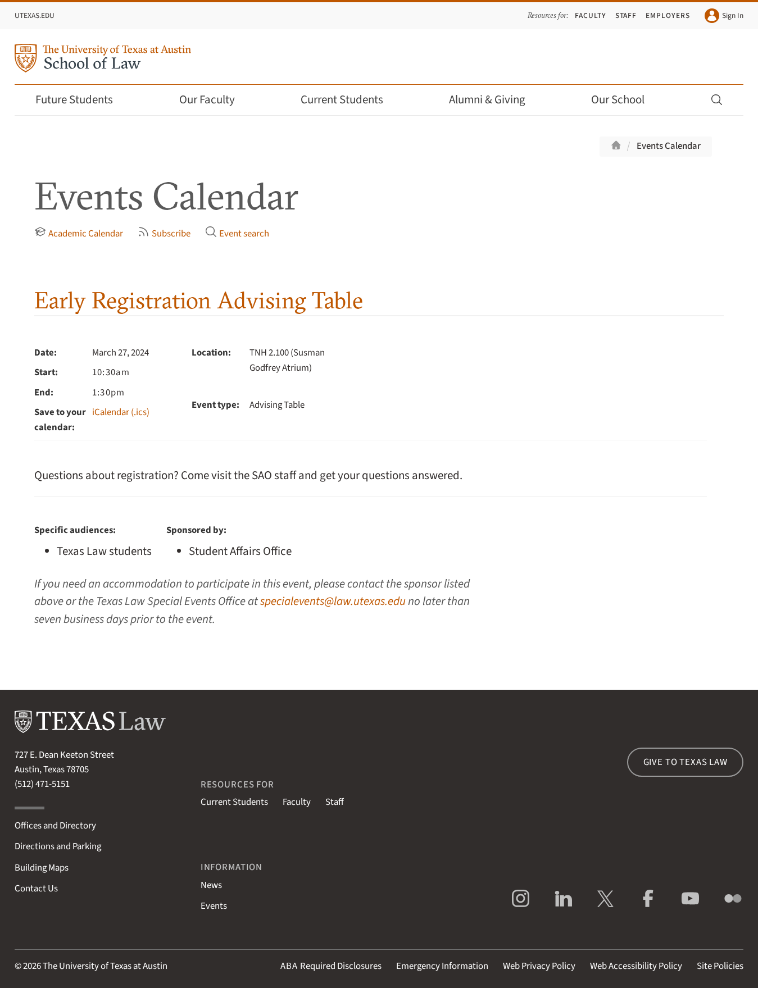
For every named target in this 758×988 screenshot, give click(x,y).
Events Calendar (669, 146)
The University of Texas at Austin (105, 966)
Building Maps (42, 868)
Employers (668, 15)
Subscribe (164, 233)
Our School (625, 100)
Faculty (590, 15)
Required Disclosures (331, 966)
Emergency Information (442, 966)
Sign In (724, 15)
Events (214, 906)
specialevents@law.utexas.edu (333, 601)
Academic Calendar (78, 233)
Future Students (81, 100)
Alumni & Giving (495, 100)
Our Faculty (214, 100)
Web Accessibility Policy (636, 966)
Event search (237, 233)
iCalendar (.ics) (120, 412)
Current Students (349, 100)
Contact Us (36, 888)
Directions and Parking (58, 846)
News (211, 885)
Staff (626, 15)
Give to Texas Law (685, 762)
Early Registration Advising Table (198, 300)
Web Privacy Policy (539, 966)
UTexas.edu (35, 15)
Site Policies (720, 966)
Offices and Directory (55, 825)
